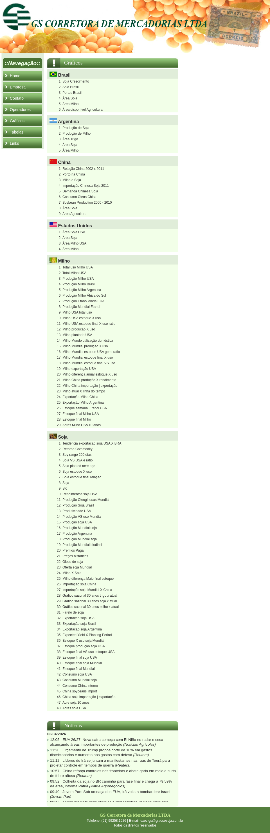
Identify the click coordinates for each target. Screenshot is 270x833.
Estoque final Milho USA (80, 414)
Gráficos (17, 121)
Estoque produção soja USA (83, 646)
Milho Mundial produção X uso (85, 346)
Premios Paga (73, 550)
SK (64, 488)
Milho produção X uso (78, 329)
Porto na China (73, 174)
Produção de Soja (75, 128)
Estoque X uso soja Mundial (83, 641)
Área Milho (70, 104)
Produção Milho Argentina (81, 290)
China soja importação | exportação (89, 697)
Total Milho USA (74, 273)
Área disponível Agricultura (82, 110)
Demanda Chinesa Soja (80, 191)
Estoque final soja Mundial (82, 663)
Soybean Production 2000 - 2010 (87, 203)
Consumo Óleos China (79, 197)
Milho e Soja (71, 180)
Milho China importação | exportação (89, 386)
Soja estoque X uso (77, 472)
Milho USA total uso (77, 312)
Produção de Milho (76, 133)
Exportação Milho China (80, 397)
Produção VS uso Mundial (82, 517)
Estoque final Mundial (78, 669)
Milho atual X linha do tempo (83, 391)
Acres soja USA (74, 708)
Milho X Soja (71, 573)
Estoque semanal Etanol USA (84, 408)
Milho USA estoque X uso (81, 318)
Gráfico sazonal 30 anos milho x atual (90, 607)
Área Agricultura (74, 214)
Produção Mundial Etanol (81, 307)
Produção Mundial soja (79, 528)
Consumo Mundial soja (79, 680)
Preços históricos (75, 556)
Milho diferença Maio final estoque (88, 579)
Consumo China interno (80, 686)
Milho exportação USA (79, 369)
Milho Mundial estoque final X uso (87, 357)
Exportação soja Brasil (79, 624)
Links (14, 143)
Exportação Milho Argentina (83, 403)
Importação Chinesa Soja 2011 (85, 186)
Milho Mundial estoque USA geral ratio (91, 352)
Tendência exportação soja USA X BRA (91, 443)
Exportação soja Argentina (82, 629)
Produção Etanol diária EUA (83, 301)
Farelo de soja (73, 612)
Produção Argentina (77, 534)
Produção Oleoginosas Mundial (85, 500)
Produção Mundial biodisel (82, 545)
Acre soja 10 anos (75, 703)
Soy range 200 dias (76, 455)
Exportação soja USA (78, 618)
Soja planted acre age (78, 466)
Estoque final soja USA (79, 657)
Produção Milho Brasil (78, 284)
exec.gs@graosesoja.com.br (161, 821)
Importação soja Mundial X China (87, 590)
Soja (65, 483)
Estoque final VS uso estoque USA (88, 652)
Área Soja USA (73, 232)
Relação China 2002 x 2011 (83, 169)
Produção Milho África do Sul (84, 295)
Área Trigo (70, 139)
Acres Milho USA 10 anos (81, 425)
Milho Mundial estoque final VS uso (88, 363)
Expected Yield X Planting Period (87, 635)
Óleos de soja (72, 562)
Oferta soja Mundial (77, 567)
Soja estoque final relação (81, 477)
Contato (17, 98)
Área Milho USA (74, 243)
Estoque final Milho (76, 419)
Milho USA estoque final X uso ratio (88, 324)
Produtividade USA (76, 511)
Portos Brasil (72, 93)
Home (15, 76)
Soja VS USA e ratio (77, 460)
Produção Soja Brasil (78, 505)
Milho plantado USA (77, 335)
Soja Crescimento (75, 81)
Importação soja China (79, 584)
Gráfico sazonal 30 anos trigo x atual (89, 595)
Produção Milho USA (78, 279)
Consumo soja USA (77, 674)
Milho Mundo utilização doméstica (87, 341)
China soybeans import (79, 691)
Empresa (18, 87)
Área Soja (69, 98)
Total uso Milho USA (77, 267)
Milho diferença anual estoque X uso (89, 374)
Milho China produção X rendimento (89, 380)
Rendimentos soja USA (79, 494)
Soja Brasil (70, 87)
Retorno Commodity (77, 449)
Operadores (20, 109)
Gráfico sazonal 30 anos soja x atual (89, 601)
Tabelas (16, 132)
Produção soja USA (77, 522)
